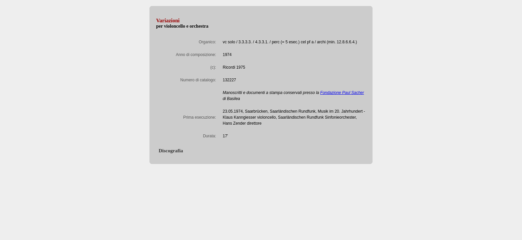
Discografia (169, 150)
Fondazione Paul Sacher (342, 92)
